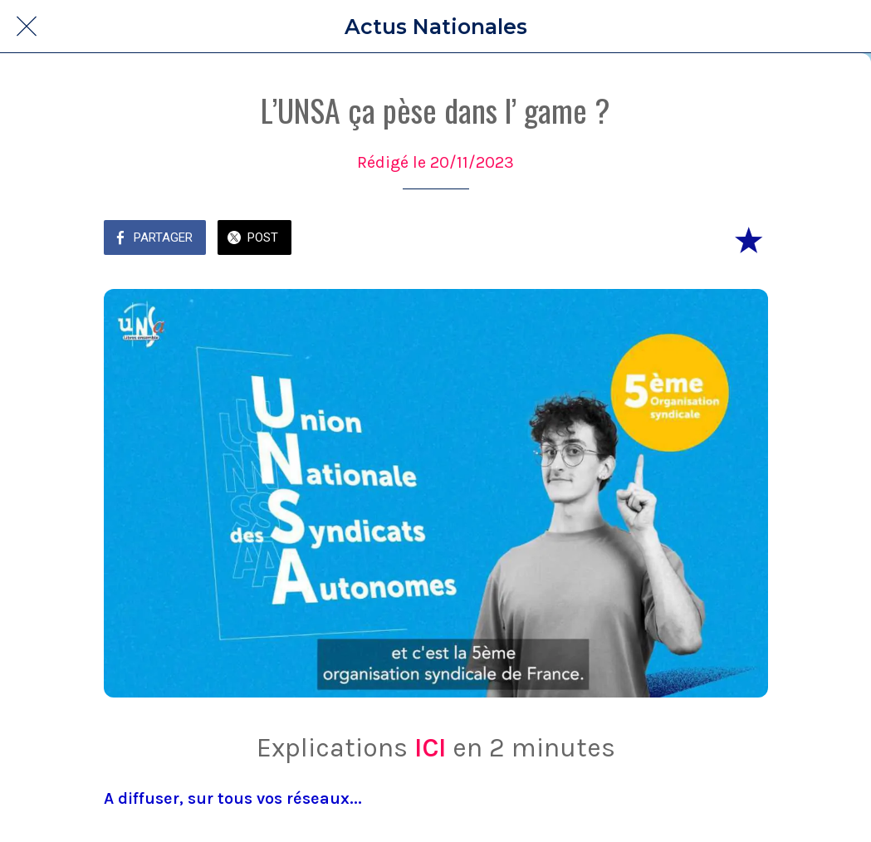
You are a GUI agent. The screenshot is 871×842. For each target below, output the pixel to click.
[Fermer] (27, 27)
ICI (430, 747)
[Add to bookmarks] (748, 239)
